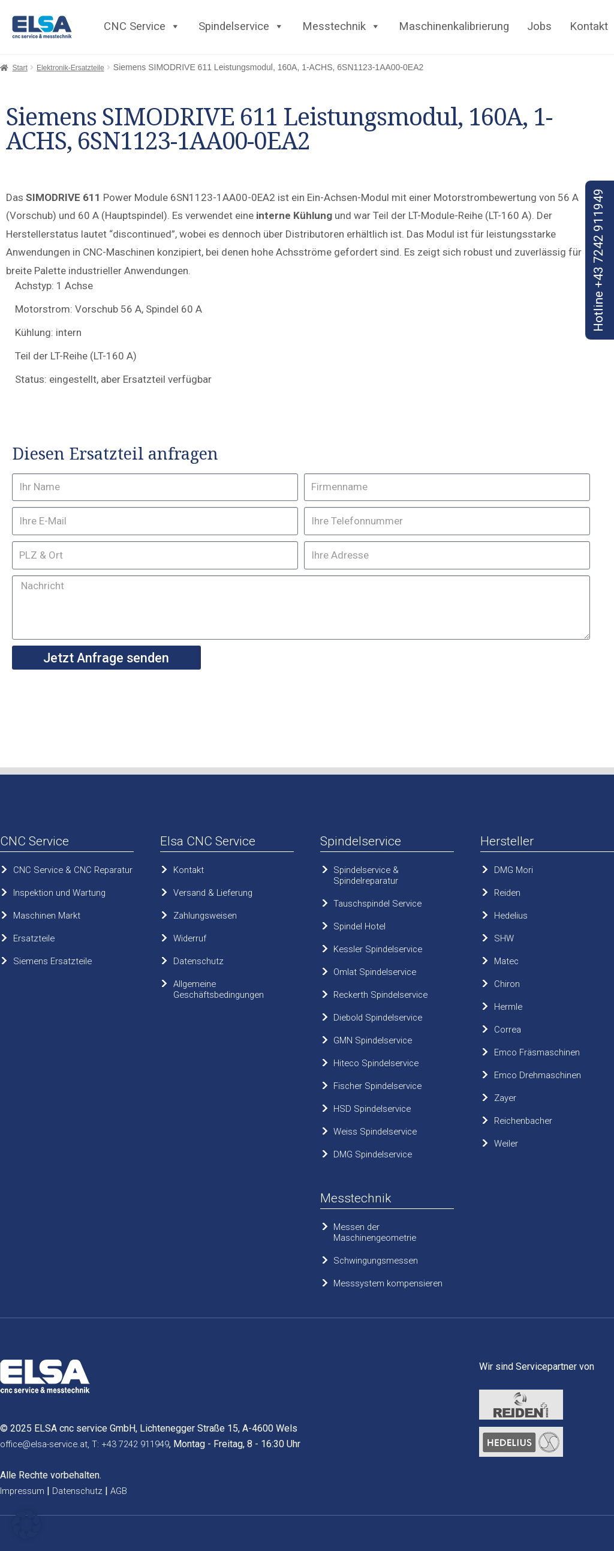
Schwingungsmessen (375, 1260)
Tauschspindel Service (377, 903)
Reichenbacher (523, 1120)
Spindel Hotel (359, 926)
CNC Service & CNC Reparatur (73, 870)
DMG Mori (513, 870)
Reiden (507, 892)
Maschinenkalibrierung (454, 26)
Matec (506, 961)
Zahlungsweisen (205, 915)
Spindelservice (241, 26)
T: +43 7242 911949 (130, 1444)
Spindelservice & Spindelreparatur (366, 875)
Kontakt (589, 26)
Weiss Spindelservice (375, 1131)
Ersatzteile (34, 938)
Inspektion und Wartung (59, 892)
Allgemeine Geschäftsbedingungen (218, 989)
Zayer (505, 1098)
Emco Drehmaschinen (537, 1075)
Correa (507, 1029)
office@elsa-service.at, (44, 1444)
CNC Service (142, 26)
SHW (504, 938)
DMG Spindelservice (372, 1154)
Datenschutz (198, 961)
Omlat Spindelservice (374, 972)
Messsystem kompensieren (388, 1283)
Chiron (507, 984)
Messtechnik (341, 26)
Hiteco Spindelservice (376, 1063)
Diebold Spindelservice (377, 1017)
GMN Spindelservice (372, 1040)
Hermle (508, 1006)
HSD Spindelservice (372, 1108)
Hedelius (511, 915)
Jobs (539, 26)
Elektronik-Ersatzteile (70, 68)
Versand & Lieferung (212, 892)
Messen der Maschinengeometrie (374, 1232)
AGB (118, 1491)
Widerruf (189, 938)
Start (19, 68)
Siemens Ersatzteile (52, 961)
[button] (26, 1524)
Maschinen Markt (46, 915)
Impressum (22, 1491)
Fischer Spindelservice (377, 1086)
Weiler (506, 1143)
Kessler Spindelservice (377, 949)
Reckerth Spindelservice (380, 994)
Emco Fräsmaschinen (537, 1052)
